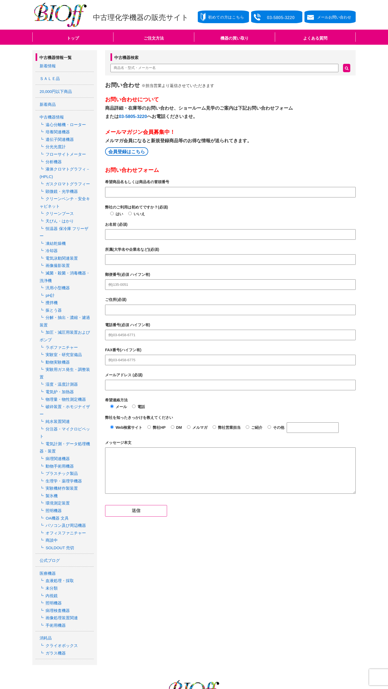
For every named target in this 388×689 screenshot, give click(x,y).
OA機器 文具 (56, 453)
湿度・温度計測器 (60, 345)
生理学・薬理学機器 (62, 419)
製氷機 (51, 433)
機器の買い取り (234, 38)
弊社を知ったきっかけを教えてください (139, 417)
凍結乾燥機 (54, 223)
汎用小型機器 (56, 264)
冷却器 (51, 230)
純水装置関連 (56, 372)
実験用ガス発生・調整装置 (68, 338)
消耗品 (45, 565)
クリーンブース (58, 202)
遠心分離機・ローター (64, 121)
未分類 (51, 519)
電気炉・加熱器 (58, 352)
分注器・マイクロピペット (68, 379)
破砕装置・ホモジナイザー (68, 365)
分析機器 (52, 155)
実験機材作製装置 (60, 426)
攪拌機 (51, 277)
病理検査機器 (56, 539)
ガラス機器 (54, 578)
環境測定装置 (56, 440)
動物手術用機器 (58, 406)
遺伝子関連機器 (58, 135)
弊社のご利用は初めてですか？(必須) (136, 207)
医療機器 (47, 505)
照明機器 (52, 447)
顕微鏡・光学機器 (60, 182)
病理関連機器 (56, 399)
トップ (73, 38)
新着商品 (47, 102)
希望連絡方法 (116, 400)
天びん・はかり (58, 209)
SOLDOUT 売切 (58, 481)
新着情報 (47, 66)
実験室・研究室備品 (62, 324)
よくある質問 (315, 38)
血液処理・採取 (58, 512)
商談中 (51, 474)
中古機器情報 (51, 114)
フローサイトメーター (64, 148)
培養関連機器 (56, 128)
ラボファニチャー (60, 318)
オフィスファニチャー (64, 467)
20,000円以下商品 (55, 90)
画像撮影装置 (56, 243)
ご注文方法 (154, 38)
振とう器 (52, 284)
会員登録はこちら (126, 151)
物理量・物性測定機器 (64, 358)
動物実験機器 (56, 331)
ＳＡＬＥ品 (49, 78)
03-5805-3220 (133, 116)
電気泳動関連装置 (60, 236)
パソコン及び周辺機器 (64, 460)
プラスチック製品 (60, 413)
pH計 (49, 270)
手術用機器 (54, 552)
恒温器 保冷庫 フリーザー (67, 216)
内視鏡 (51, 525)
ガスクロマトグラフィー (66, 175)
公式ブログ (49, 493)
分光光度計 (54, 141)
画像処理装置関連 (60, 546)
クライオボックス (60, 571)
